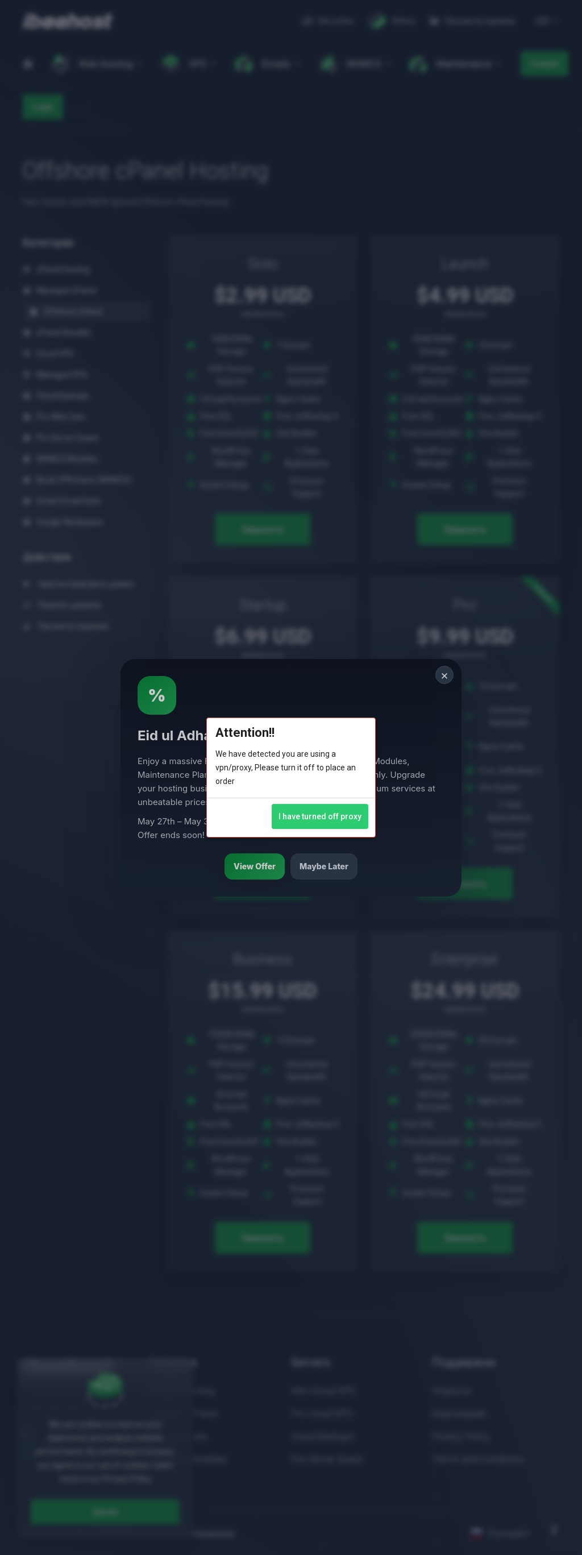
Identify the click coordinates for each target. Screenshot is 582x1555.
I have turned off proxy (319, 816)
